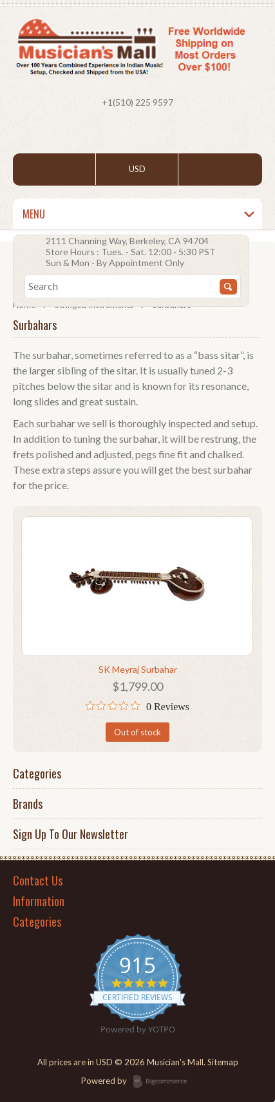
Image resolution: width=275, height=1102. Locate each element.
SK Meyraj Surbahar (138, 669)
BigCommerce (163, 1082)
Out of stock (137, 732)
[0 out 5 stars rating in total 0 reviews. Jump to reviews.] (137, 706)
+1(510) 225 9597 (137, 102)
